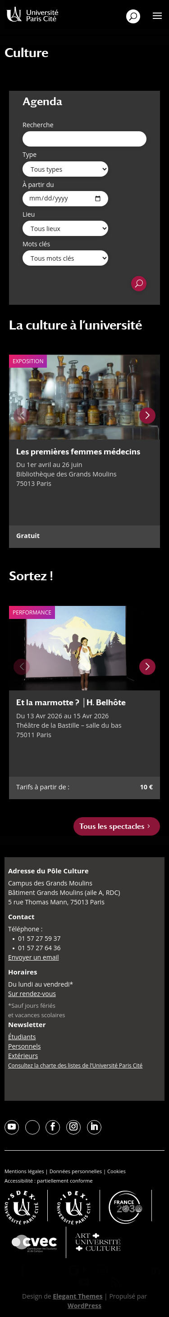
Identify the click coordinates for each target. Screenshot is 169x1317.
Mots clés (36, 244)
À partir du (38, 184)
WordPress (84, 1305)
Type (30, 154)
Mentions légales (24, 1171)
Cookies (116, 1171)
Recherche (38, 124)
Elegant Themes (77, 1296)
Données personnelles (76, 1171)
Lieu (29, 214)
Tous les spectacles (112, 826)
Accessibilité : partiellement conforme (49, 1180)
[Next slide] (147, 416)
